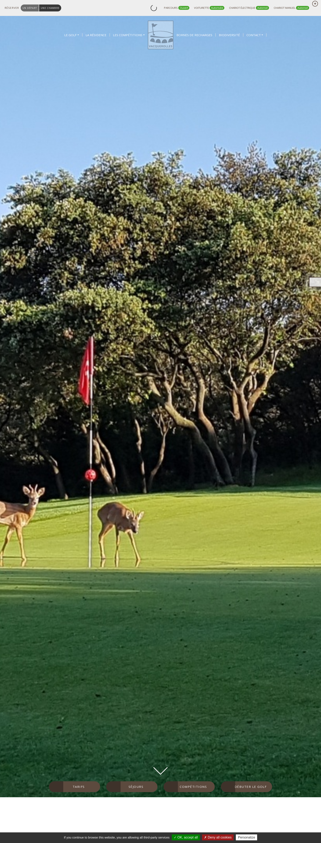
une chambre (50, 7)
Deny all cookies (218, 837)
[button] (71, 35)
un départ (30, 7)
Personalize (246, 837)
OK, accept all (186, 837)
